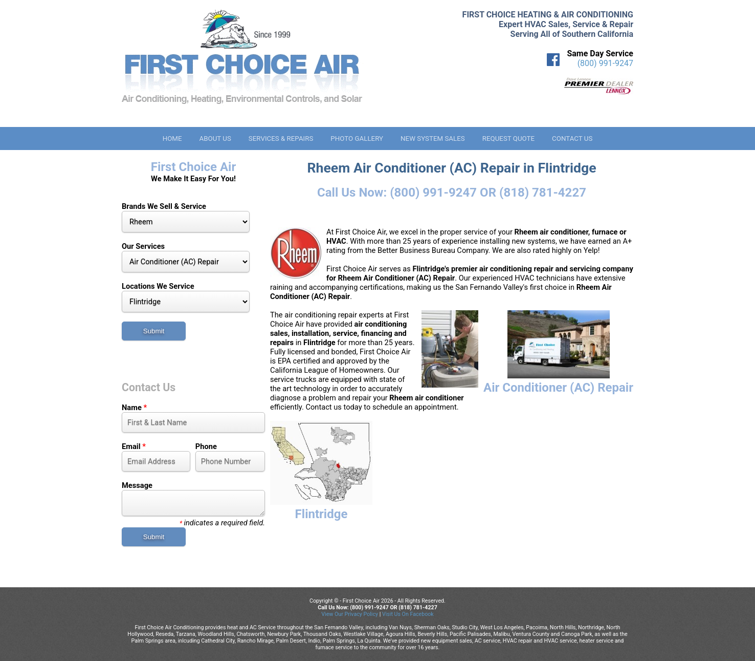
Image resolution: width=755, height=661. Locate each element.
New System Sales (433, 138)
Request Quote (508, 138)
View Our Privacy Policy (349, 614)
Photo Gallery (356, 138)
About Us (215, 138)
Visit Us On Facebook (408, 614)
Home (172, 138)
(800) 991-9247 (605, 63)
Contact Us (572, 138)
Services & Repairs (281, 138)
